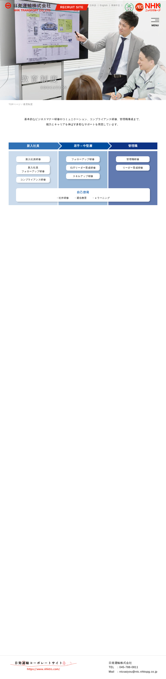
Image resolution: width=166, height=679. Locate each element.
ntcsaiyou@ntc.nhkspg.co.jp (138, 671)
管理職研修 (132, 159)
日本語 (93, 5)
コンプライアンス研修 (33, 179)
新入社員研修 (33, 159)
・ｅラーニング (101, 197)
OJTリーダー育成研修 (83, 167)
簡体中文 (115, 5)
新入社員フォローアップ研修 (33, 169)
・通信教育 (80, 197)
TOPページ (15, 104)
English (104, 5)
